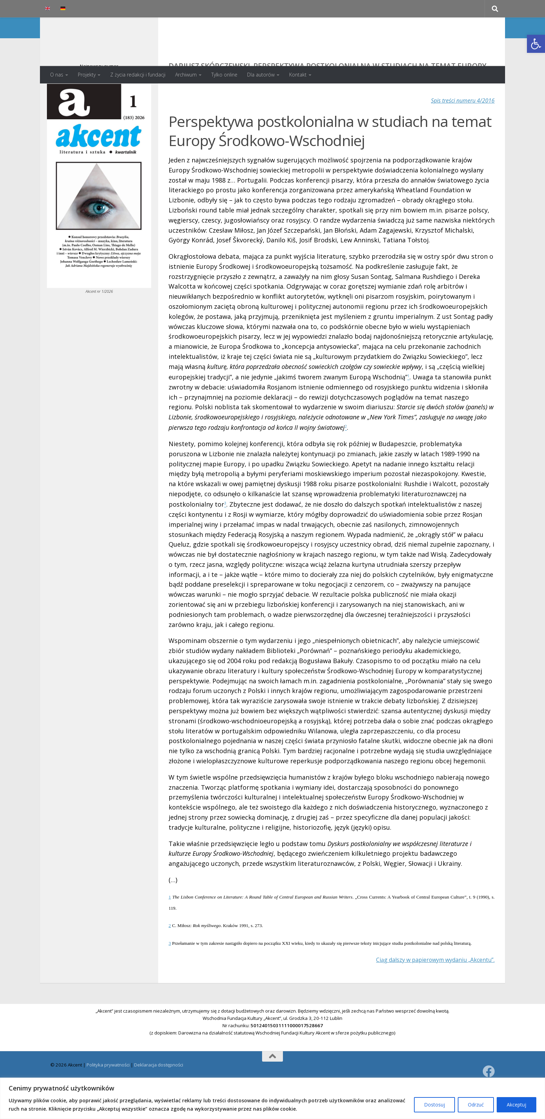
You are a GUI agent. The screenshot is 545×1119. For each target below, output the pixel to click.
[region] (272, 1098)
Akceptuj (516, 1104)
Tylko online (224, 74)
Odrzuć (476, 1104)
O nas (56, 74)
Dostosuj (434, 1104)
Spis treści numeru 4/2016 (458, 128)
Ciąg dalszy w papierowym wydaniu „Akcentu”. (426, 990)
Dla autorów (261, 74)
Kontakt (298, 74)
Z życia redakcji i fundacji (137, 74)
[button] (536, 44)
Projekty (87, 74)
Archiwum (186, 74)
